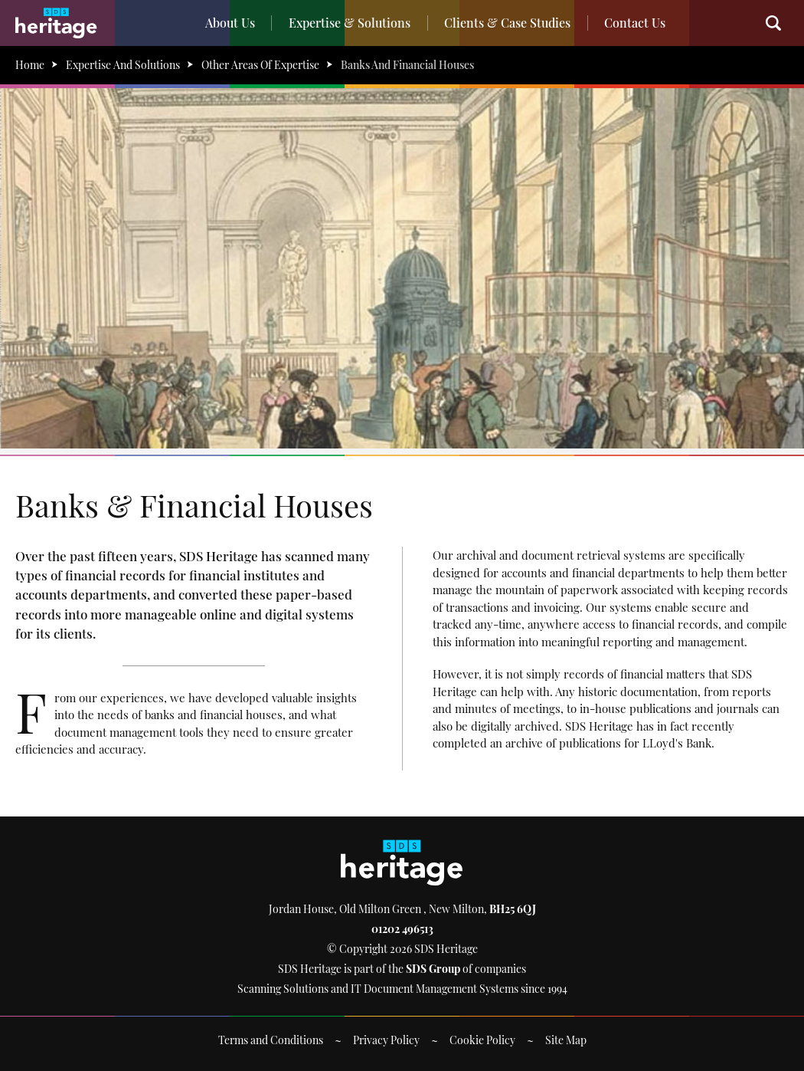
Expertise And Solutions (123, 64)
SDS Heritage (56, 23)
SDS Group (433, 968)
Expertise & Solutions (351, 23)
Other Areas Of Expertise (260, 64)
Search (781, 23)
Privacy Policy (386, 1040)
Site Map (566, 1040)
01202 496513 (402, 929)
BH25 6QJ (512, 909)
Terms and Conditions (270, 1040)
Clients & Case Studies (506, 23)
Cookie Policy (482, 1040)
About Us (234, 23)
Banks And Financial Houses (407, 64)
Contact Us (631, 23)
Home (29, 64)
